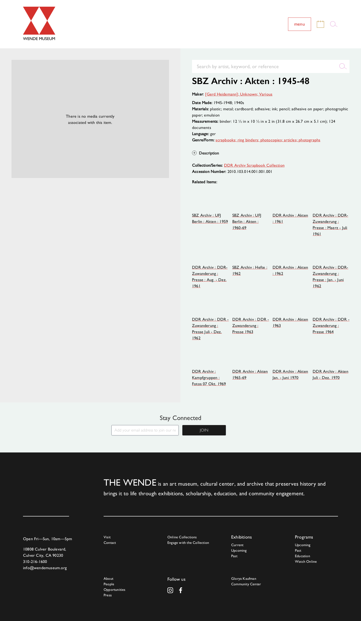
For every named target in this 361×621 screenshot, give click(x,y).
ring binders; (249, 139)
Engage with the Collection (188, 542)
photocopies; (272, 139)
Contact (110, 542)
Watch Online (306, 561)
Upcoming (239, 550)
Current (237, 545)
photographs (309, 139)
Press (108, 595)
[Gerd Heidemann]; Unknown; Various (238, 94)
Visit (107, 537)
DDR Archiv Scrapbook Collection (254, 165)
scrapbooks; (226, 139)
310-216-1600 (35, 561)
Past (234, 556)
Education (302, 556)
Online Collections (182, 537)
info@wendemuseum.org (45, 567)
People (109, 584)
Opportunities (114, 589)
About (108, 578)
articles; (291, 139)
